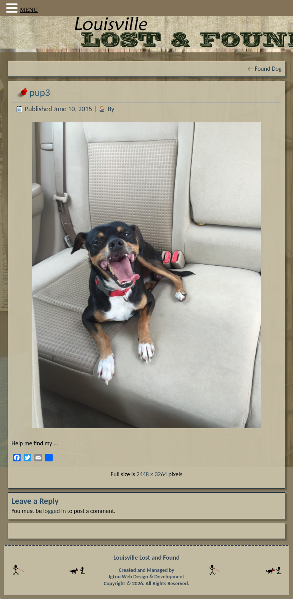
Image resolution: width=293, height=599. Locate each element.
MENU (29, 9)
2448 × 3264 (152, 474)
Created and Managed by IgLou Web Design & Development (146, 573)
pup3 (39, 92)
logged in (54, 511)
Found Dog (265, 68)
